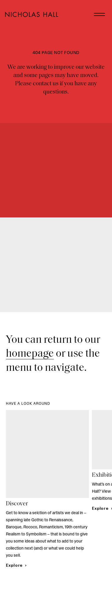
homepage (30, 354)
